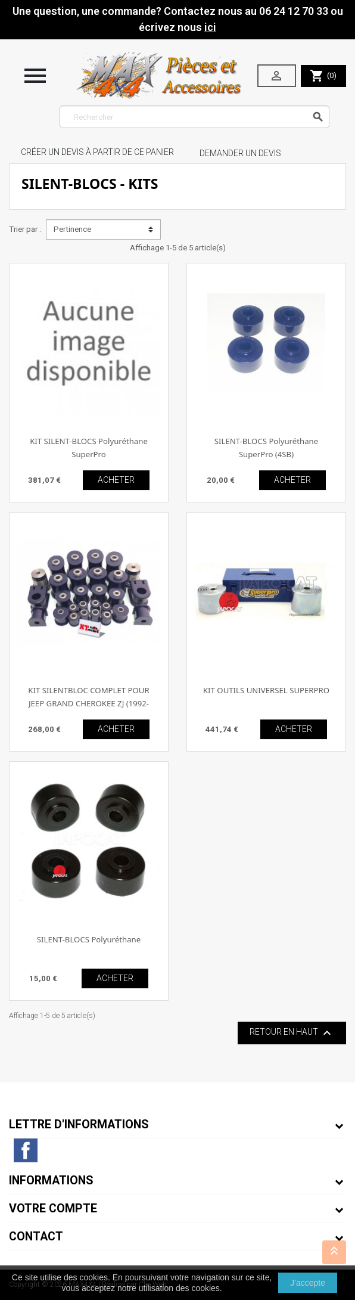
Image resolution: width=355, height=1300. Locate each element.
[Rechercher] (194, 117)
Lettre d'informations (79, 1124)
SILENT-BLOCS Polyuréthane (89, 939)
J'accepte (307, 1282)
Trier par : (25, 229)
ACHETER (116, 480)
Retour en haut (292, 1033)
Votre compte (53, 1208)
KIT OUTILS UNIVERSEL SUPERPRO (266, 690)
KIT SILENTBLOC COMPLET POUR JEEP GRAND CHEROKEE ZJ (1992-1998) (88, 703)
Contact (36, 1236)
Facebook (26, 1150)
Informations (51, 1180)
